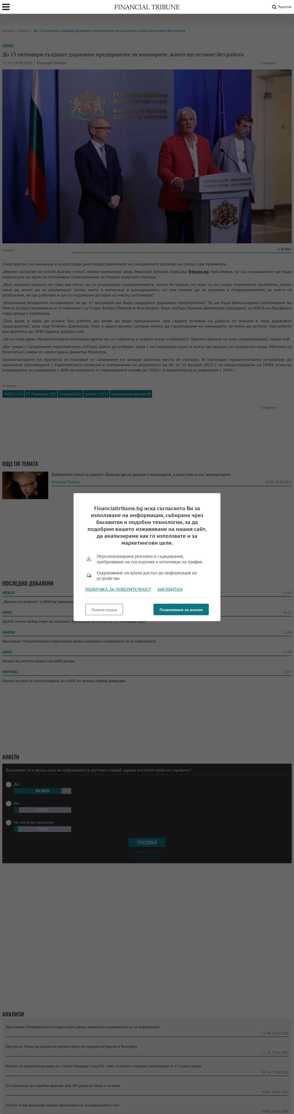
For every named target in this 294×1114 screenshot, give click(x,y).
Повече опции (104, 610)
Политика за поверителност (118, 589)
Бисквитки (170, 589)
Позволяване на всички (181, 610)
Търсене (281, 7)
